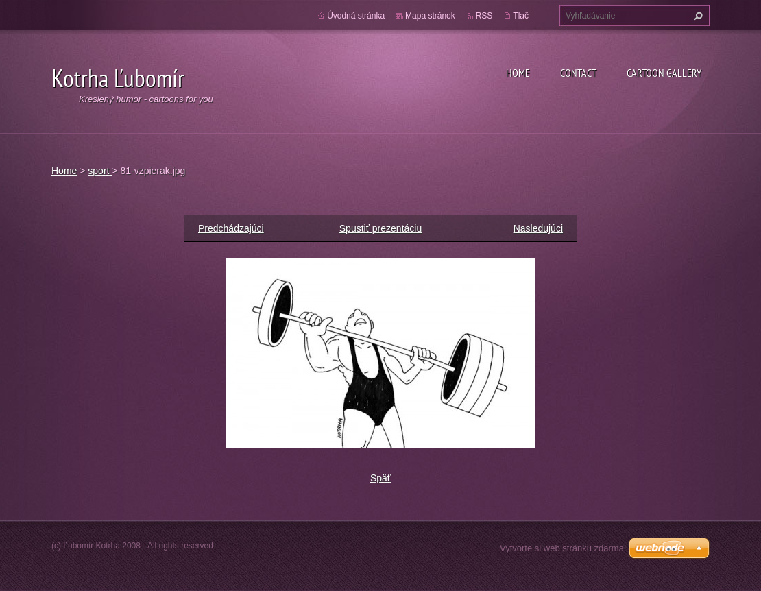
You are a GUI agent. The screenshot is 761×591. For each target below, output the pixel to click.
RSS (484, 16)
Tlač (521, 16)
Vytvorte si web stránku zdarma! (563, 548)
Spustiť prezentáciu (380, 228)
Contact (578, 73)
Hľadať (696, 15)
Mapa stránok (430, 16)
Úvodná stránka (356, 16)
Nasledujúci (538, 228)
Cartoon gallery (664, 73)
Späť (380, 477)
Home (518, 73)
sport (100, 170)
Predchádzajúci (231, 228)
